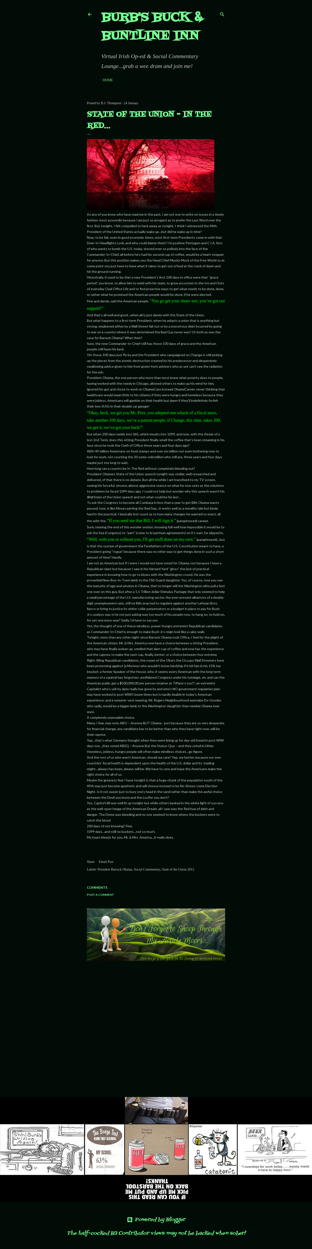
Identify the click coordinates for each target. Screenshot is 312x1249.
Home (108, 80)
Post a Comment (100, 894)
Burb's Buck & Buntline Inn (151, 27)
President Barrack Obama (115, 869)
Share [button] (91, 862)
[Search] (222, 13)
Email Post (106, 862)
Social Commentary (147, 869)
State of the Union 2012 (178, 869)
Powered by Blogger (156, 1220)
